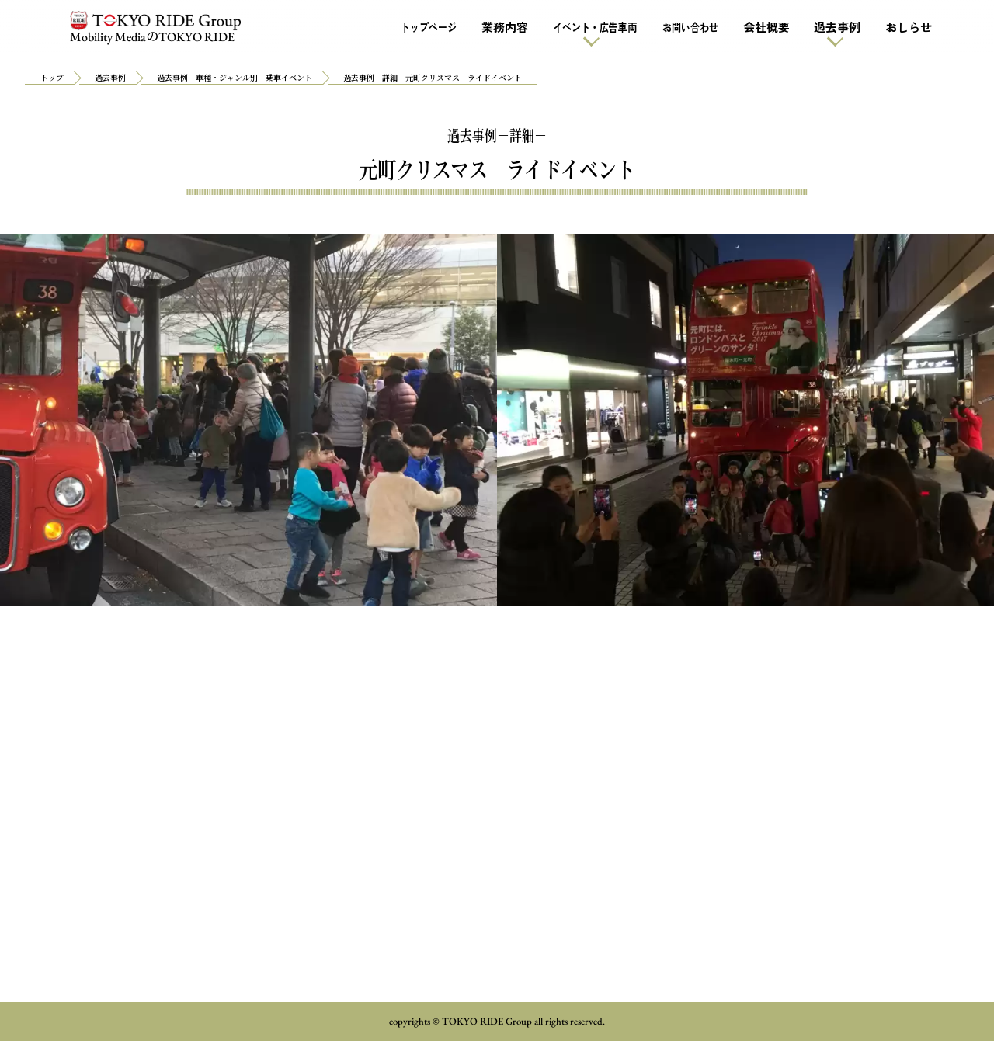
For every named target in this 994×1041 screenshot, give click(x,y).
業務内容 (504, 27)
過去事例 (837, 27)
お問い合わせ (690, 27)
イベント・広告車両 (595, 27)
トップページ (429, 27)
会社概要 (766, 27)
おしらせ (908, 27)
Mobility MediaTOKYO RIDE (155, 28)
